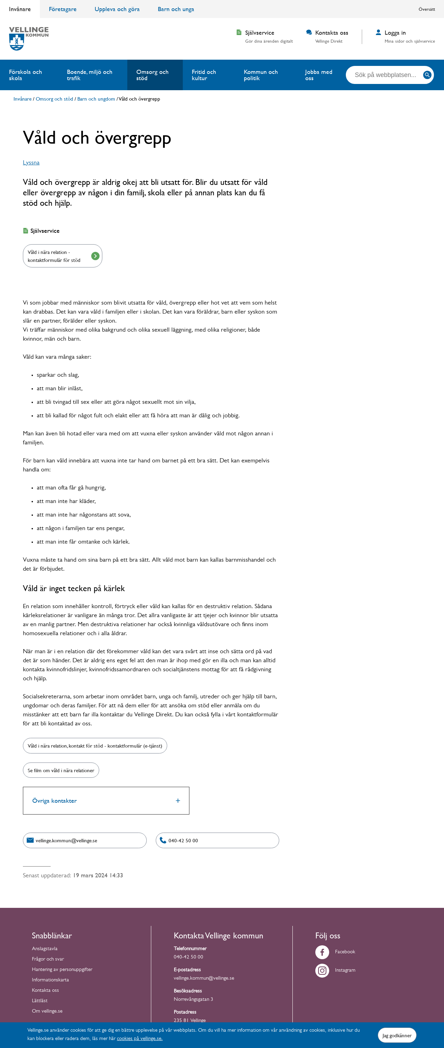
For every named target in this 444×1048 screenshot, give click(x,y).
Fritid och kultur (204, 75)
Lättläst (40, 1001)
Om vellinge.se (47, 1011)
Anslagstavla (45, 949)
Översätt (427, 9)
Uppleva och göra (117, 8)
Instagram (335, 970)
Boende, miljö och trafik (89, 75)
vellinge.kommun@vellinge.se (204, 978)
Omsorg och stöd (152, 75)
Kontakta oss (45, 991)
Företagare (63, 8)
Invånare (20, 8)
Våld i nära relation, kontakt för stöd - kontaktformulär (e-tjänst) (95, 745)
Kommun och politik (261, 75)
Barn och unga (176, 8)
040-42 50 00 (188, 957)
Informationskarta (50, 980)
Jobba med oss (318, 75)
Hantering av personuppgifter (62, 970)
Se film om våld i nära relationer (61, 770)
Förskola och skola (25, 75)
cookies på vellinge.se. (140, 1039)
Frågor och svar (48, 959)
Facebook (335, 952)
